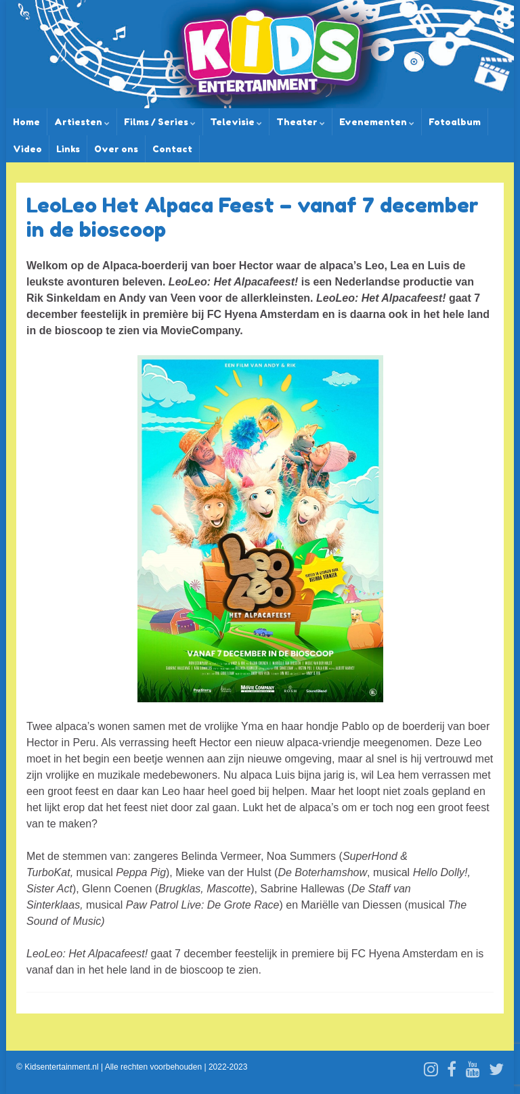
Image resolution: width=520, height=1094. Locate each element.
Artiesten (82, 121)
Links (68, 148)
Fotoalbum (455, 121)
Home (26, 121)
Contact (172, 148)
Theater (300, 121)
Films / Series (160, 121)
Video (27, 148)
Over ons (116, 148)
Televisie (236, 121)
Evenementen (376, 121)
